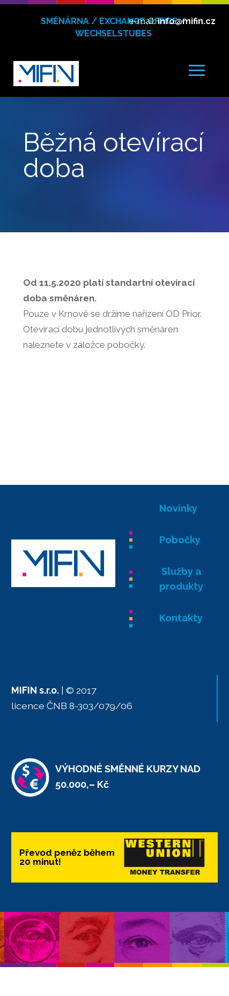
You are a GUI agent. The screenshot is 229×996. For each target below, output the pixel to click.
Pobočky (180, 539)
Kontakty (181, 618)
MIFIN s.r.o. (35, 690)
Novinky (178, 508)
